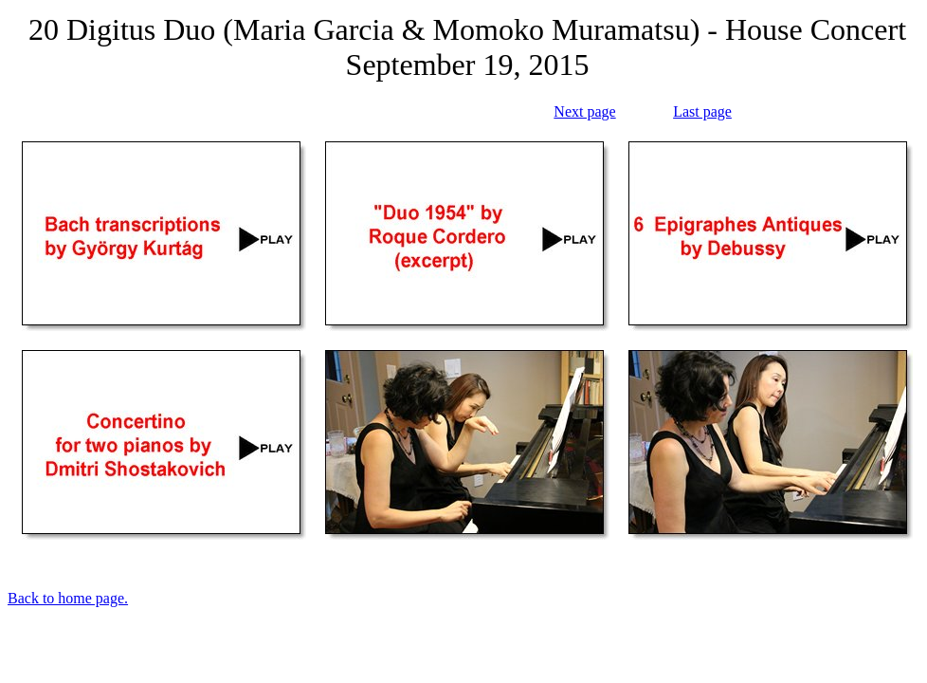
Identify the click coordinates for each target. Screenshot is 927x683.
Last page (702, 111)
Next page (584, 111)
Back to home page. (68, 598)
